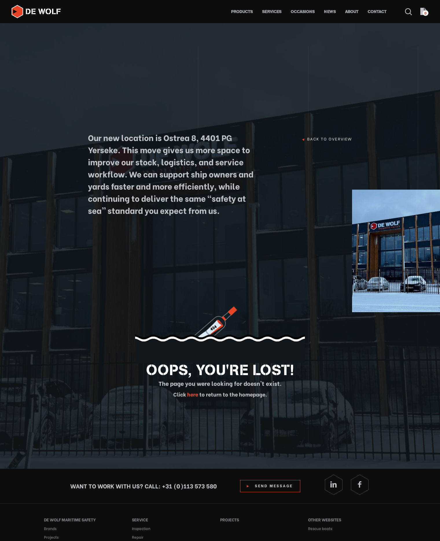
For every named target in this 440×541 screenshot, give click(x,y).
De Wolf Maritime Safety (70, 519)
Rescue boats (320, 528)
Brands (50, 528)
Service (140, 519)
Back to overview (329, 139)
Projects (229, 519)
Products (242, 11)
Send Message (274, 485)
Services (271, 11)
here (192, 394)
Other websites (324, 519)
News (330, 11)
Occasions (303, 11)
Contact (377, 11)
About (351, 11)
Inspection (141, 528)
